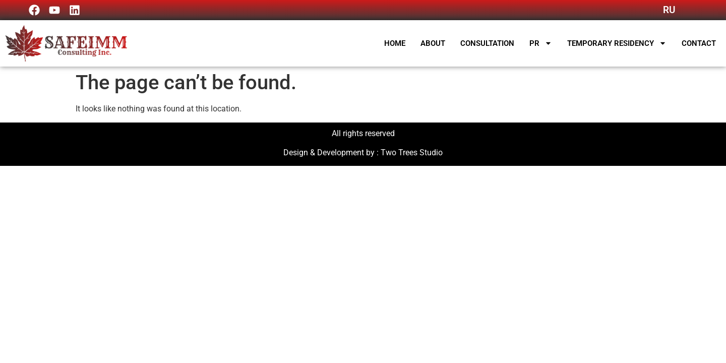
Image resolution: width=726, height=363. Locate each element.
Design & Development (323, 152)
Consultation (487, 43)
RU (669, 10)
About (432, 43)
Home (394, 43)
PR (540, 43)
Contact (699, 43)
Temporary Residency (617, 43)
